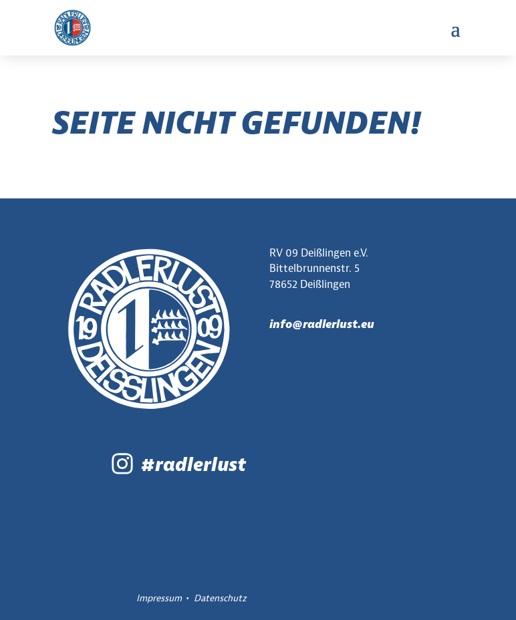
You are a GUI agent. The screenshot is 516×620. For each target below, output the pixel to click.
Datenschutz (220, 598)
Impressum (159, 598)
